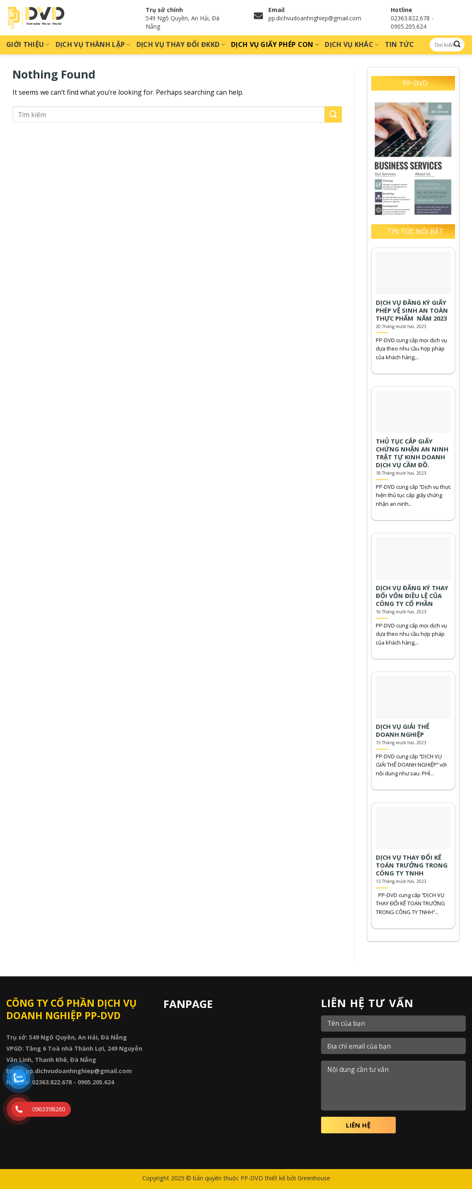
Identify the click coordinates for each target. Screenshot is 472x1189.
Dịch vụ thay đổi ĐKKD (180, 44)
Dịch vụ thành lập (93, 44)
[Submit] (457, 45)
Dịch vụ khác (352, 44)
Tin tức (399, 44)
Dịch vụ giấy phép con (275, 44)
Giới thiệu (28, 44)
